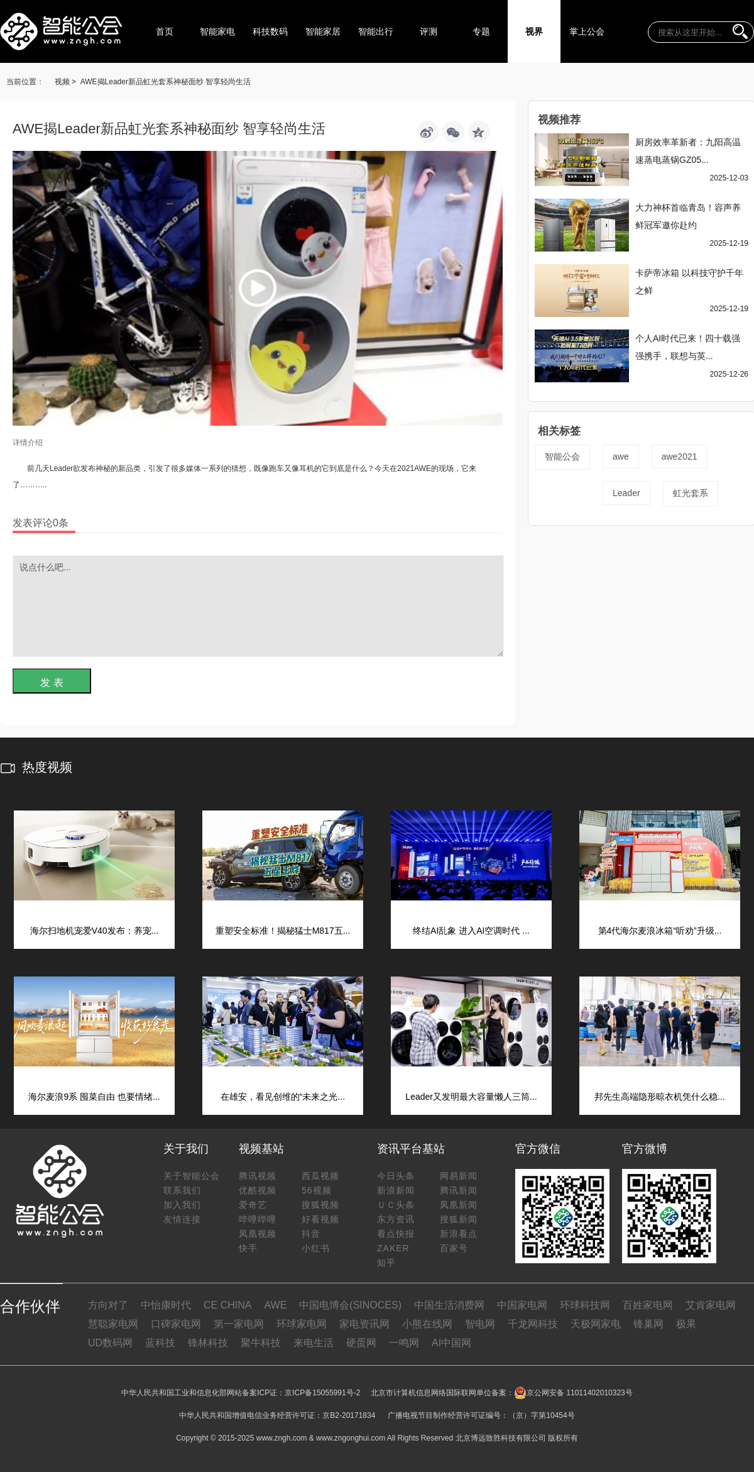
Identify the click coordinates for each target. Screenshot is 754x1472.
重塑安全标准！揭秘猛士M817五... (283, 931)
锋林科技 (208, 1342)
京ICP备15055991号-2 (322, 1392)
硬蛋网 (361, 1342)
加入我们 (182, 1205)
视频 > (65, 81)
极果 (686, 1324)
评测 (428, 31)
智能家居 (323, 31)
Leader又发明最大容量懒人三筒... (471, 1097)
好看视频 (320, 1219)
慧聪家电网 (113, 1324)
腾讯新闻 (459, 1190)
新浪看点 (459, 1234)
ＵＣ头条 (396, 1205)
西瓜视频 (320, 1176)
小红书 (316, 1248)
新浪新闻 (396, 1190)
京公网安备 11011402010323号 (573, 1392)
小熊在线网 (427, 1324)
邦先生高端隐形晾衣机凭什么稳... (659, 1097)
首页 (164, 31)
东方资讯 (396, 1219)
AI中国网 (451, 1342)
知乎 (386, 1263)
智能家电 (217, 31)
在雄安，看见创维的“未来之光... (283, 1097)
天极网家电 (596, 1324)
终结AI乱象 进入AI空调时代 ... (471, 931)
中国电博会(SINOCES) (350, 1305)
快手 (248, 1248)
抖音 (311, 1234)
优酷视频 (257, 1190)
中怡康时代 (166, 1305)
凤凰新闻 (459, 1205)
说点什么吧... (258, 606)
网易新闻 (459, 1176)
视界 (534, 31)
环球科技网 (585, 1305)
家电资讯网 (364, 1324)
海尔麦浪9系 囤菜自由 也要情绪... (94, 1097)
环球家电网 (301, 1324)
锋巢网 (648, 1324)
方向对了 (108, 1305)
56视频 (317, 1190)
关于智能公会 (191, 1176)
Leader (626, 493)
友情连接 (182, 1219)
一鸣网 (404, 1342)
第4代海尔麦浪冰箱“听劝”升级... (660, 931)
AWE (275, 1305)
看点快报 (396, 1234)
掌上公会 (586, 31)
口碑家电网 (176, 1324)
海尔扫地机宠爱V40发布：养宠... (94, 931)
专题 (481, 31)
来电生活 (313, 1342)
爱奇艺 (253, 1205)
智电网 (480, 1324)
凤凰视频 (257, 1234)
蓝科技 (160, 1342)
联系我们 (182, 1190)
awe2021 (679, 456)
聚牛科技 (261, 1342)
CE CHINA (227, 1305)
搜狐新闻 (459, 1219)
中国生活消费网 (449, 1305)
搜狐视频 (320, 1205)
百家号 (454, 1248)
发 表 (51, 682)
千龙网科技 (533, 1324)
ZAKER (393, 1248)
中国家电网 (522, 1305)
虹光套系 (690, 493)
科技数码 (270, 31)
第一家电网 (239, 1324)
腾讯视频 (257, 1176)
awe (621, 456)
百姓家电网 (648, 1305)
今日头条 (396, 1176)
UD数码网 (110, 1342)
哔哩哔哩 (257, 1219)
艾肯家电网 (711, 1305)
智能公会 (562, 456)
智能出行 (375, 31)
